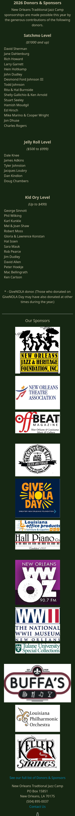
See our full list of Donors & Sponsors (37, 778)
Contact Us (37, 806)
